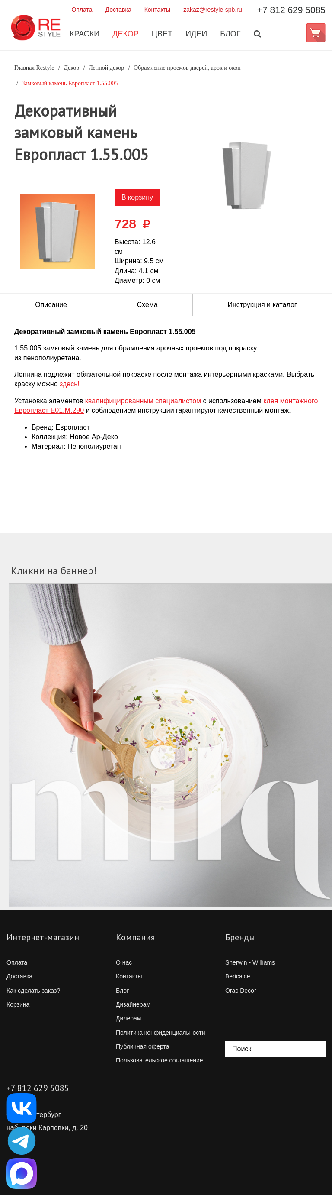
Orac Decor (240, 990)
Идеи (196, 34)
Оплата (81, 9)
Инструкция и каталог (262, 304)
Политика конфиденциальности (160, 1032)
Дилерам (128, 1018)
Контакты (157, 9)
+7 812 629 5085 (291, 10)
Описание (51, 304)
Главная (34, 68)
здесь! (70, 384)
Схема (147, 304)
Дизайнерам (133, 1004)
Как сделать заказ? (33, 990)
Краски (84, 34)
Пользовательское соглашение (159, 1060)
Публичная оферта (142, 1046)
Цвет (161, 34)
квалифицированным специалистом (143, 401)
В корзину (137, 197)
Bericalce (237, 976)
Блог (230, 34)
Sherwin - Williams (250, 962)
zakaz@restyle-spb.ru (212, 9)
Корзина (17, 1004)
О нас (124, 962)
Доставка (118, 9)
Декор (125, 34)
